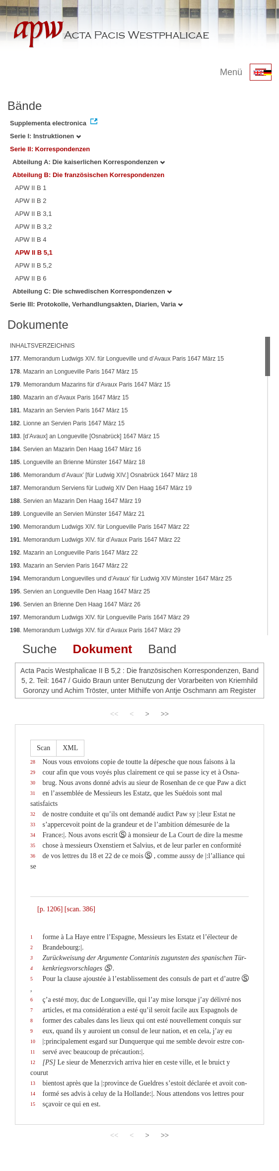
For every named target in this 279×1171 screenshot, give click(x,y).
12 (32, 1062)
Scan (43, 748)
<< (114, 714)
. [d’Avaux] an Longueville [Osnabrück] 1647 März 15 (84, 436)
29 (32, 772)
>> (165, 714)
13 (32, 1083)
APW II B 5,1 (34, 252)
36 (32, 856)
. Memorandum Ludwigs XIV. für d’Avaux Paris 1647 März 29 (95, 630)
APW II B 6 (31, 278)
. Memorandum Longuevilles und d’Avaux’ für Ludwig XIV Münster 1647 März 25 (121, 578)
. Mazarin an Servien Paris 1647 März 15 (69, 410)
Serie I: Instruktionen (45, 136)
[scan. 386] (80, 909)
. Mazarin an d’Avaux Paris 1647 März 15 (69, 397)
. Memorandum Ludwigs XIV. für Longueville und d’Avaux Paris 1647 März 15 (117, 358)
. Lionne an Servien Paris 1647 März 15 (67, 423)
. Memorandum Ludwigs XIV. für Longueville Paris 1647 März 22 (100, 526)
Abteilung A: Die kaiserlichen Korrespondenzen (88, 162)
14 (32, 1093)
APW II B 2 (31, 200)
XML (70, 748)
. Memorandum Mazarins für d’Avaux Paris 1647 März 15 (90, 384)
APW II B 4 (31, 239)
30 (32, 782)
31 (32, 793)
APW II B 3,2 (33, 226)
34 (32, 835)
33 (32, 824)
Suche (39, 649)
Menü (231, 72)
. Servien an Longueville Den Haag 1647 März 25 (80, 591)
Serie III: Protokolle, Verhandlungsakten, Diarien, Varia (96, 304)
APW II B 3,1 (33, 213)
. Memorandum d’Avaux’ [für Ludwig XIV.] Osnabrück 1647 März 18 (103, 475)
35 (32, 845)
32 (32, 814)
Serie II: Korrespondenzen (50, 149)
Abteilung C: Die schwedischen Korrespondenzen (92, 291)
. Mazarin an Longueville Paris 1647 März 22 (74, 552)
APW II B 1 (31, 188)
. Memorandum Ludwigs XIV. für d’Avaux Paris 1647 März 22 (95, 539)
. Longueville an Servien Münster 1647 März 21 (77, 513)
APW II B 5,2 (33, 265)
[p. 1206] (50, 909)
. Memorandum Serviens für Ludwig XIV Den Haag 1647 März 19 (101, 488)
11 (32, 1052)
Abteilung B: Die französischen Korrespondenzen (88, 175)
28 (32, 762)
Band (162, 649)
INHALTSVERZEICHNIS (42, 345)
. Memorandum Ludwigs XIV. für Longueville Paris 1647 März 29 (100, 617)
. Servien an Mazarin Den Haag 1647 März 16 (75, 449)
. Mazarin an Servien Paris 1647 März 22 (69, 565)
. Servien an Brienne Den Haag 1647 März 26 (75, 604)
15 (32, 1104)
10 (32, 1041)
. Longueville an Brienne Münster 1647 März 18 (77, 462)
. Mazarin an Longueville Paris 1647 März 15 (74, 371)
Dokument (102, 649)
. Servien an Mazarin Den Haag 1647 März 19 (75, 500)
